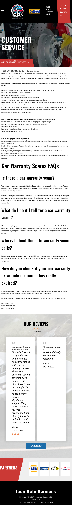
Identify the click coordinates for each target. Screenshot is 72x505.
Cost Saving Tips (7, 303)
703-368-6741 (31, 497)
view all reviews (36, 445)
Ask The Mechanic (7, 308)
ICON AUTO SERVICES (10, 71)
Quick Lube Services (8, 306)
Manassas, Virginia (21, 349)
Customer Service (33, 71)
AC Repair (46, 347)
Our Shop (22, 71)
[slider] (36, 329)
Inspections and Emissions (21, 347)
